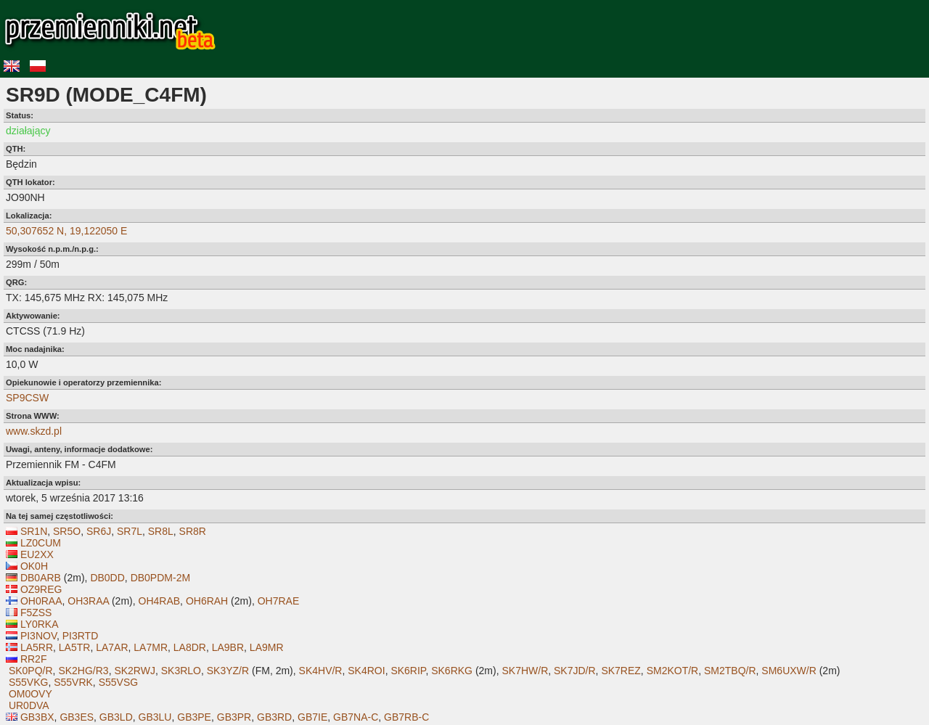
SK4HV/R (321, 670)
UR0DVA (29, 705)
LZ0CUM (40, 543)
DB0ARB (40, 577)
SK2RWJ (134, 670)
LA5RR (36, 647)
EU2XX (37, 554)
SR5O (67, 531)
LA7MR (151, 647)
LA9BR (228, 647)
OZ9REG (41, 589)
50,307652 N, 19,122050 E (66, 231)
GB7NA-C (355, 717)
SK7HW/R (525, 670)
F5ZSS (36, 612)
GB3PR (234, 717)
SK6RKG (451, 670)
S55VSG (118, 682)
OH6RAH (207, 601)
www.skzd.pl (34, 431)
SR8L (160, 531)
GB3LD (116, 717)
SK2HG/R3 (83, 670)
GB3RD (274, 717)
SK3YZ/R (228, 670)
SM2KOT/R (673, 670)
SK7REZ (620, 670)
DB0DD (107, 577)
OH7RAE (279, 601)
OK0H (34, 566)
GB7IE (312, 717)
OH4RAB (160, 601)
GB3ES (77, 717)
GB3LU (155, 717)
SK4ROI (366, 670)
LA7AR (112, 647)
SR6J (98, 531)
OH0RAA (41, 601)
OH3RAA (88, 601)
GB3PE (194, 717)
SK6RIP (407, 670)
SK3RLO (181, 670)
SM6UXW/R (788, 670)
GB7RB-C (406, 717)
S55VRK (73, 682)
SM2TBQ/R (730, 670)
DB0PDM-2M (160, 577)
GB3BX (37, 717)
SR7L (129, 531)
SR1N (33, 531)
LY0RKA (39, 624)
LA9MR (267, 647)
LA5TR (75, 647)
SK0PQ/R (31, 670)
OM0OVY (30, 694)
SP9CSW (27, 398)
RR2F (33, 659)
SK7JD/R (575, 670)
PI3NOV (38, 636)
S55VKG (28, 682)
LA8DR (189, 647)
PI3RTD (80, 636)
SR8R (192, 531)
